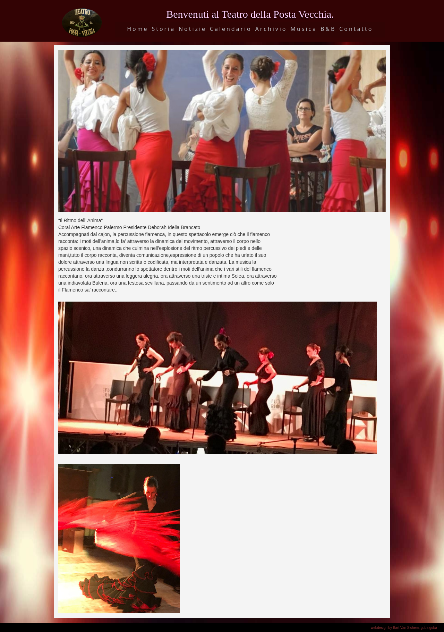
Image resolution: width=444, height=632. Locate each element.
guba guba (429, 628)
